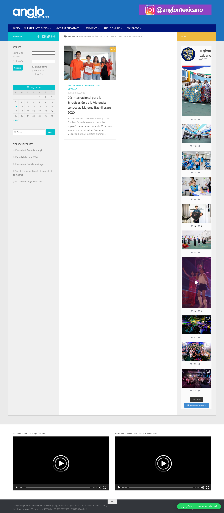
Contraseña (18, 61)
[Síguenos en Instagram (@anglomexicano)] (53, 36)
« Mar (15, 120)
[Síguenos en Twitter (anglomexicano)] (48, 36)
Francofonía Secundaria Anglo (29, 150)
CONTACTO (133, 28)
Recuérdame (41, 67)
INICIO (16, 28)
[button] (61, 464)
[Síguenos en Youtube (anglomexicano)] (43, 36)
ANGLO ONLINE (112, 28)
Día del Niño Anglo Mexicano (28, 181)
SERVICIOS (91, 28)
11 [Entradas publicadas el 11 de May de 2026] (15, 106)
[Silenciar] (100, 487)
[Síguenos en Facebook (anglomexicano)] (38, 36)
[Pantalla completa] (104, 487)
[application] (61, 463)
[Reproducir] (16, 487)
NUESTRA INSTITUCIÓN (36, 28)
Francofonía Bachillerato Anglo (29, 164)
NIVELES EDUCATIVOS (67, 28)
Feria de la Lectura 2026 (26, 157)
